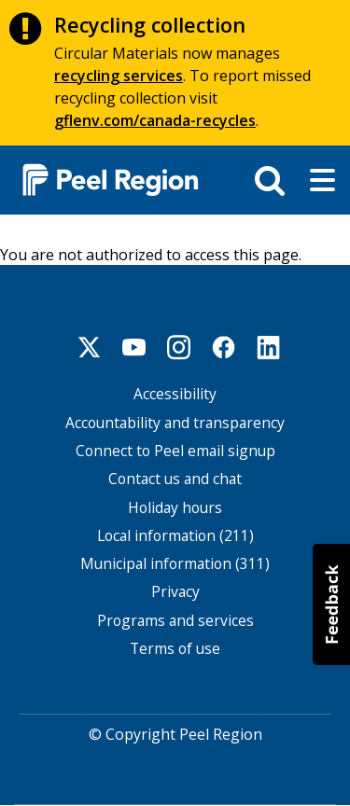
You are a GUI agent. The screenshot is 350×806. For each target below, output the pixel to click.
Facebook (224, 347)
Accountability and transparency (175, 423)
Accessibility (175, 394)
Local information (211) (175, 536)
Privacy (175, 592)
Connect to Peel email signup (175, 451)
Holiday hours (175, 508)
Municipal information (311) (175, 564)
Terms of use (175, 649)
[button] (331, 604)
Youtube (134, 347)
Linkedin (268, 347)
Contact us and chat (175, 479)
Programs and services (175, 621)
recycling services (118, 75)
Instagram (179, 347)
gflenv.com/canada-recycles (155, 120)
